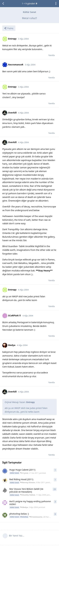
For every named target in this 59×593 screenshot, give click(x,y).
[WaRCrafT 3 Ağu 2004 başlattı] (4, 502)
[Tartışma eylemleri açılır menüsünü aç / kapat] (56, 3)
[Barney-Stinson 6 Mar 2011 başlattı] (4, 480)
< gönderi (29, 3)
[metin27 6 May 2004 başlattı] (4, 515)
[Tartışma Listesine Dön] (3, 3)
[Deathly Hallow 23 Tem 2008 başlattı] (4, 490)
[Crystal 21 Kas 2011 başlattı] (4, 471)
